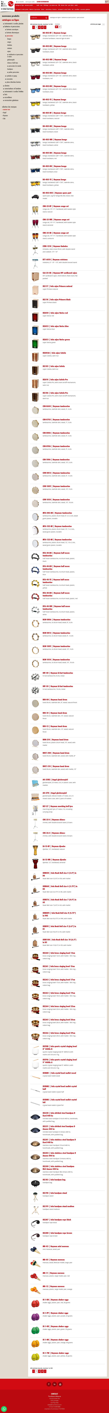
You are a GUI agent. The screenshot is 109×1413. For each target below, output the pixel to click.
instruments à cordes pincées (22, 9)
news (41, 5)
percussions (10, 36)
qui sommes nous (53, 5)
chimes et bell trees (12, 63)
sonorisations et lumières (51, 9)
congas (9, 42)
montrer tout (6, 110)
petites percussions (14, 72)
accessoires (10, 79)
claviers (42, 9)
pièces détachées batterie (14, 82)
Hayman (5, 116)
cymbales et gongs (12, 76)
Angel (4, 113)
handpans (10, 69)
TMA (59, 5)
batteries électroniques (13, 33)
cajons (9, 51)
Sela (4, 119)
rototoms (9, 48)
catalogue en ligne (20, 5)
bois (73, 9)
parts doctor (71, 5)
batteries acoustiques (12, 30)
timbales (9, 45)
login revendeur (43, 2)
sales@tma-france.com (54, 1405)
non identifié (20, 2)
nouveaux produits (29, 5)
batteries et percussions (34, 9)
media (38, 5)
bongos (9, 39)
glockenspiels (11, 60)
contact (76, 5)
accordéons (77, 9)
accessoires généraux (85, 9)
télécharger (46, 5)
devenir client (64, 5)
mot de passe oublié (30, 2)
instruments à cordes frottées (64, 9)
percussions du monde (15, 66)
